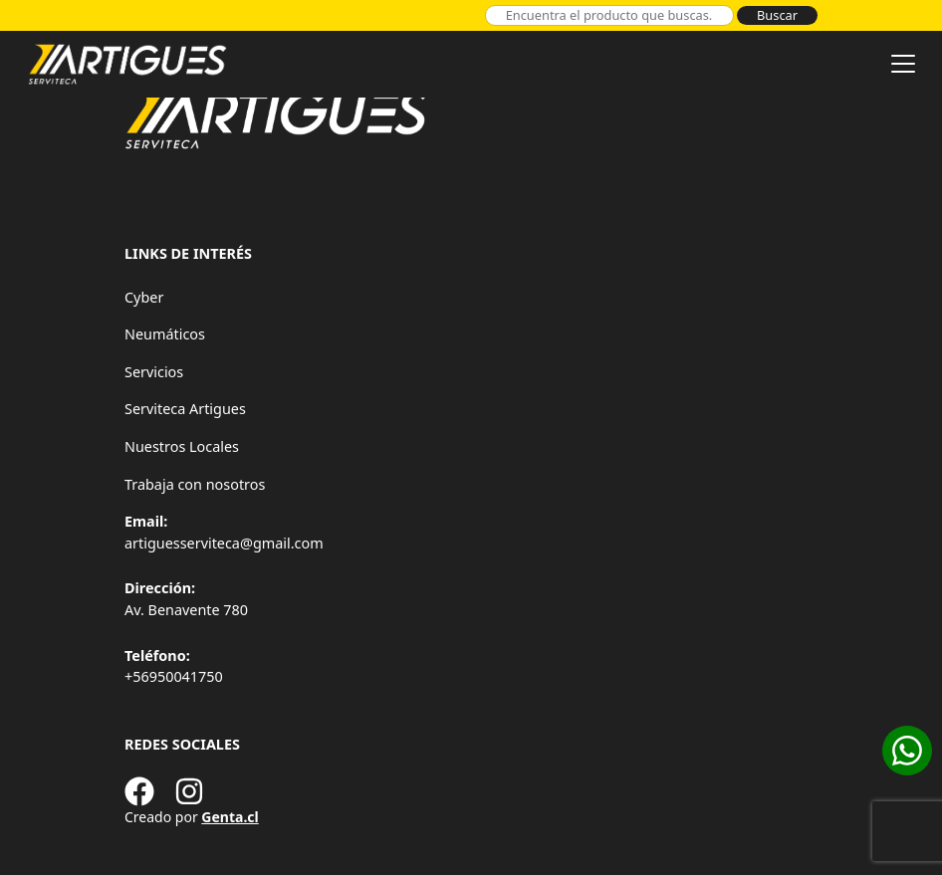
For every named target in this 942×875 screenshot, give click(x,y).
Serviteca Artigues (185, 408)
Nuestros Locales (181, 446)
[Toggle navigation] (903, 64)
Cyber (143, 297)
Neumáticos (164, 334)
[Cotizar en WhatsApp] (907, 750)
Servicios (153, 371)
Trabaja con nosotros (194, 484)
